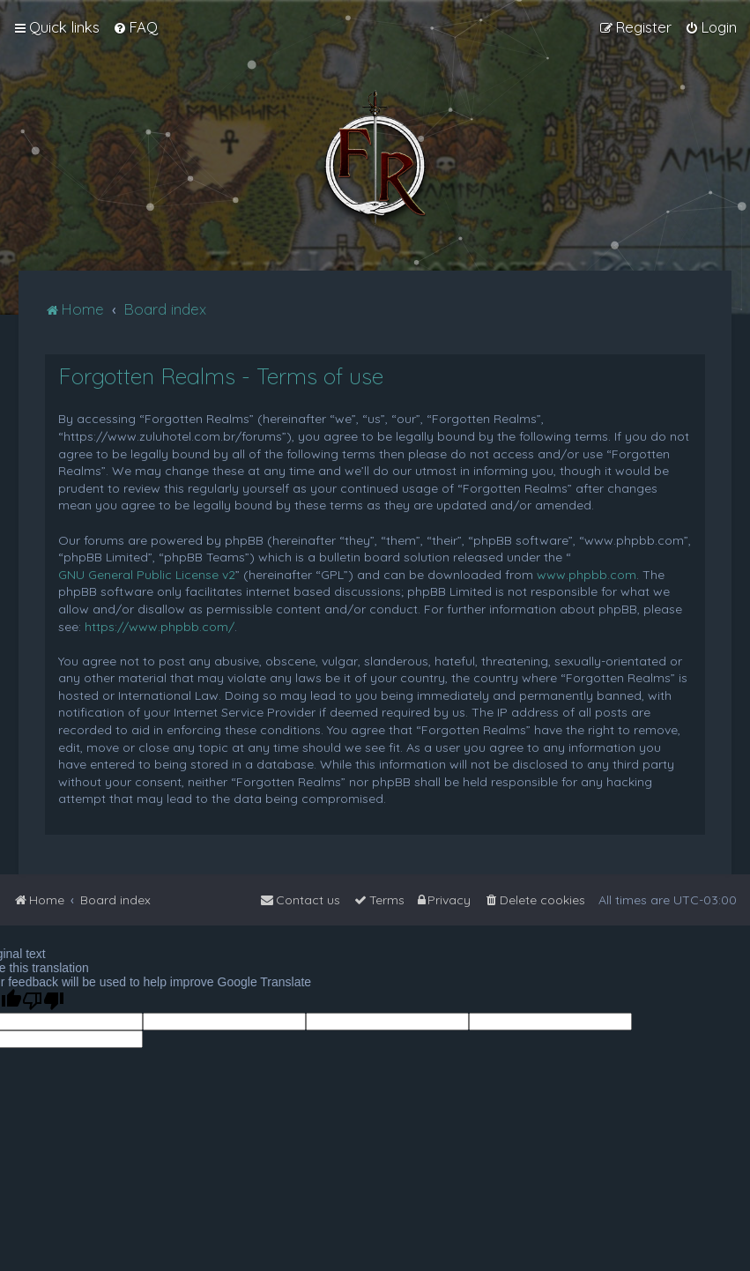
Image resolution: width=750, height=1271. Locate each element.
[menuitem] (135, 27)
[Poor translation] (43, 1001)
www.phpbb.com (586, 575)
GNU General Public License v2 (146, 575)
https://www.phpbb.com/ (159, 627)
